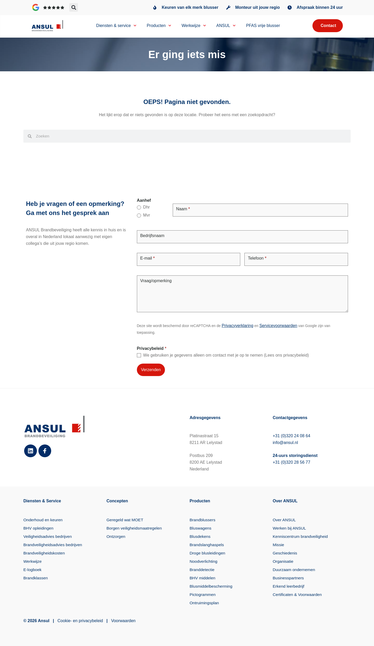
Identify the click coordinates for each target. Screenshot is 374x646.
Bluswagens (201, 528)
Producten (159, 26)
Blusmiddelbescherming (212, 586)
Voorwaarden (123, 621)
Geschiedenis (285, 553)
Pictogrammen (203, 594)
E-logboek (32, 569)
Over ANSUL (285, 520)
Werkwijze (194, 26)
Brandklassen (36, 578)
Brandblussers (203, 520)
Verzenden (151, 369)
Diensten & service (116, 26)
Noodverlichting (204, 561)
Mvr (143, 215)
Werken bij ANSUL (290, 528)
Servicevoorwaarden (278, 325)
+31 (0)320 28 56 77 (291, 462)
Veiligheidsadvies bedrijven (48, 536)
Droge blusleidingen (208, 553)
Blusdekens (200, 536)
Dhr (143, 207)
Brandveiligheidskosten (44, 553)
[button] (73, 7)
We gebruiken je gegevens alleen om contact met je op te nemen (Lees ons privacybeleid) (223, 355)
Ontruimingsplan (205, 603)
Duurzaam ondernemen (294, 569)
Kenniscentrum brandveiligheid (301, 536)
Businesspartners (289, 578)
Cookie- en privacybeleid (80, 621)
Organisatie (283, 561)
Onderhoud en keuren (43, 520)
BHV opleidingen (38, 528)
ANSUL (226, 26)
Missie (278, 545)
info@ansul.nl (285, 442)
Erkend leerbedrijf (289, 586)
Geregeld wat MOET (125, 520)
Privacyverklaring (237, 325)
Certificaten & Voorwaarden (298, 594)
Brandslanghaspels (207, 545)
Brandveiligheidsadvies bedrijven (53, 545)
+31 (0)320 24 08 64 (291, 436)
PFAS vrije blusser (263, 26)
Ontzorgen (116, 536)
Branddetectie (202, 569)
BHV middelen (203, 578)
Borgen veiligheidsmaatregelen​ (135, 528)
